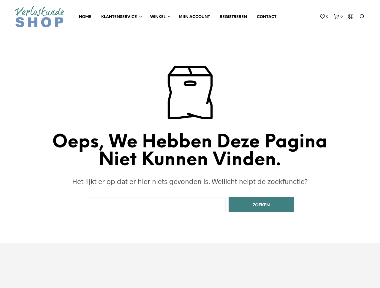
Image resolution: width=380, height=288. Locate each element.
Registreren (233, 17)
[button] (323, 17)
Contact (266, 17)
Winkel (157, 17)
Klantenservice (119, 17)
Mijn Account (194, 17)
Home (85, 17)
